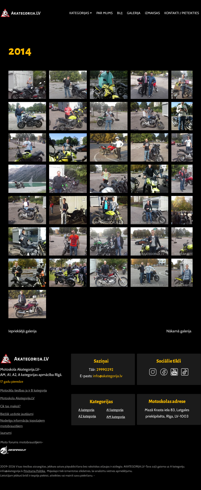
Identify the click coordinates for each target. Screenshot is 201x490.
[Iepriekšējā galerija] (23, 331)
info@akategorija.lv (11, 471)
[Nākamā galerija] (179, 331)
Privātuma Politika (34, 471)
